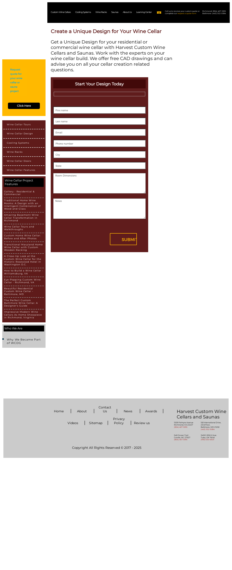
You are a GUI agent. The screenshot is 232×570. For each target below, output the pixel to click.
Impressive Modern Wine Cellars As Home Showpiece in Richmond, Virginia (23, 315)
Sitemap (95, 423)
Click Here (24, 105)
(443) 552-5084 (208, 429)
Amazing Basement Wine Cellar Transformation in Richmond (21, 218)
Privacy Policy (119, 421)
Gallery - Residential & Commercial (19, 193)
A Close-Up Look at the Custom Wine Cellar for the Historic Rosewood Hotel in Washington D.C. (22, 260)
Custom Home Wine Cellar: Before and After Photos (22, 237)
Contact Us (105, 409)
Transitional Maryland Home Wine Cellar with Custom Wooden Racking (23, 247)
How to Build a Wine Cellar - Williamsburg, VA (23, 272)
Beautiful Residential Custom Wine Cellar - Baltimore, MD (18, 291)
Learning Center (144, 12)
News (128, 411)
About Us (127, 12)
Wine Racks (101, 12)
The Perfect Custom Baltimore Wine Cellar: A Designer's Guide (21, 303)
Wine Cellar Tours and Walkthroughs (19, 228)
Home (59, 411)
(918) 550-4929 (207, 439)
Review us (142, 423)
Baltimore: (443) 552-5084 (214, 13)
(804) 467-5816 (180, 427)
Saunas (114, 12)
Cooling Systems (83, 12)
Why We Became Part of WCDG (24, 341)
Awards (151, 411)
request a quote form (186, 13)
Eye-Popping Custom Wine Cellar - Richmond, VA (22, 281)
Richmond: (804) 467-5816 (214, 11)
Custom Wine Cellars (61, 12)
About (82, 411)
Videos (73, 423)
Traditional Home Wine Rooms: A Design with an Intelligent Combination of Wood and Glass (22, 204)
